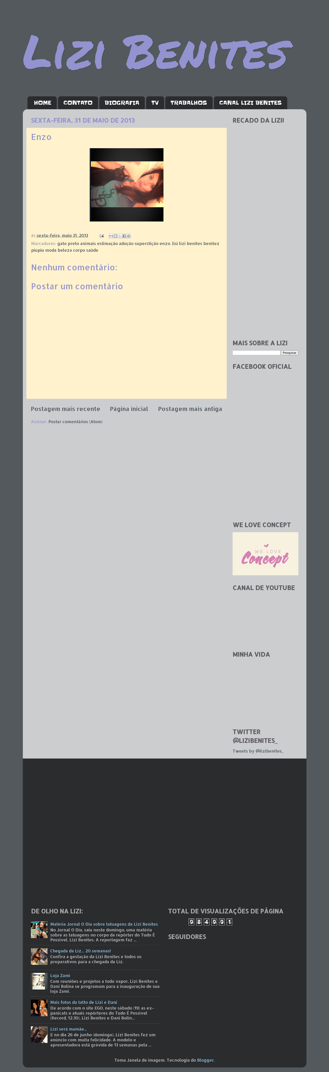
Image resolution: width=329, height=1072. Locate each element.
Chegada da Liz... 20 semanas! (80, 950)
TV (155, 102)
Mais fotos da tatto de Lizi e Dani (83, 1002)
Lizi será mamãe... (68, 1028)
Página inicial (129, 408)
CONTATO (77, 102)
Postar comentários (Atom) (75, 421)
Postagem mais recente (65, 408)
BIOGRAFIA (122, 102)
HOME (42, 102)
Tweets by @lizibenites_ (258, 750)
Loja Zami (60, 975)
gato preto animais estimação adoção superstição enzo (113, 243)
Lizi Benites (155, 50)
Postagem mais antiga (190, 408)
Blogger (205, 1060)
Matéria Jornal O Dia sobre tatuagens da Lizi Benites (104, 924)
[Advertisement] (265, 262)
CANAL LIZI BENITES (250, 102)
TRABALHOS (189, 102)
